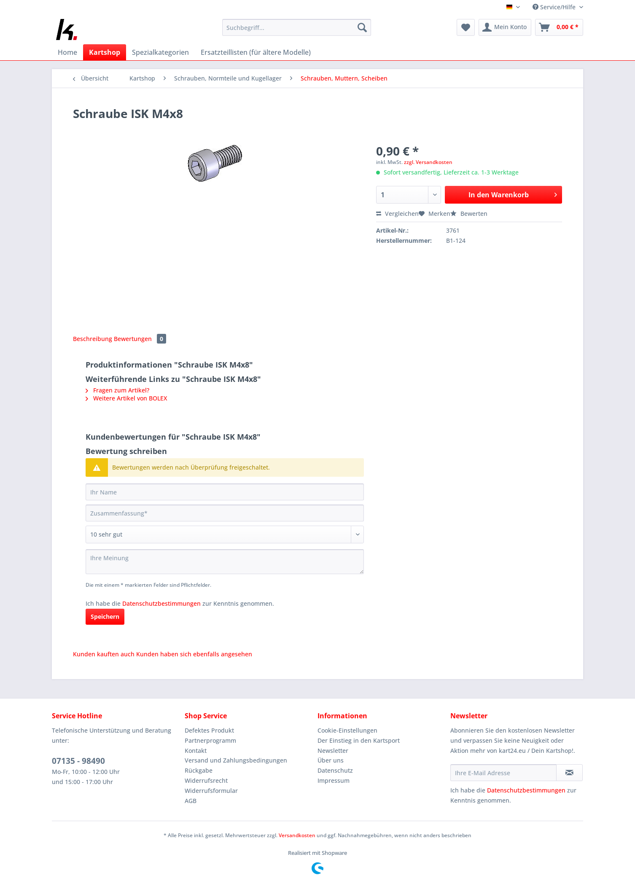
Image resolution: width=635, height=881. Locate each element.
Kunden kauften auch (104, 654)
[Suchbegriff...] (296, 27)
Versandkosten (297, 835)
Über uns (331, 760)
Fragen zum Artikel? (117, 390)
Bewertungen (140, 339)
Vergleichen (397, 214)
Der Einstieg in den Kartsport (359, 740)
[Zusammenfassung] (225, 513)
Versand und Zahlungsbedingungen (236, 760)
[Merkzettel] (466, 27)
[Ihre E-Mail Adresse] (503, 772)
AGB (190, 801)
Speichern (105, 616)
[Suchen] (362, 27)
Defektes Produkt (209, 730)
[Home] (67, 52)
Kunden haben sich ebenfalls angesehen (194, 654)
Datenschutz (335, 770)
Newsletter (333, 751)
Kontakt (196, 751)
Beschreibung (92, 339)
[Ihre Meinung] (225, 561)
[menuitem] (296, 31)
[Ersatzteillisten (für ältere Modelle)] (256, 52)
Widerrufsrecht (206, 780)
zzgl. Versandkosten (428, 162)
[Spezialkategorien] (160, 52)
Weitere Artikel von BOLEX (126, 398)
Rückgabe (199, 770)
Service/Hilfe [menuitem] (555, 7)
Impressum (334, 780)
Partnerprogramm (210, 740)
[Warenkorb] (559, 27)
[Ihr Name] (225, 491)
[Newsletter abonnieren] (569, 772)
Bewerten (468, 214)
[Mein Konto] (505, 27)
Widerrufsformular (211, 791)
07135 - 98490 (78, 760)
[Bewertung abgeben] (225, 534)
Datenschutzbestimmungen (161, 603)
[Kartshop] (104, 52)
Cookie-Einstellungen (347, 730)
